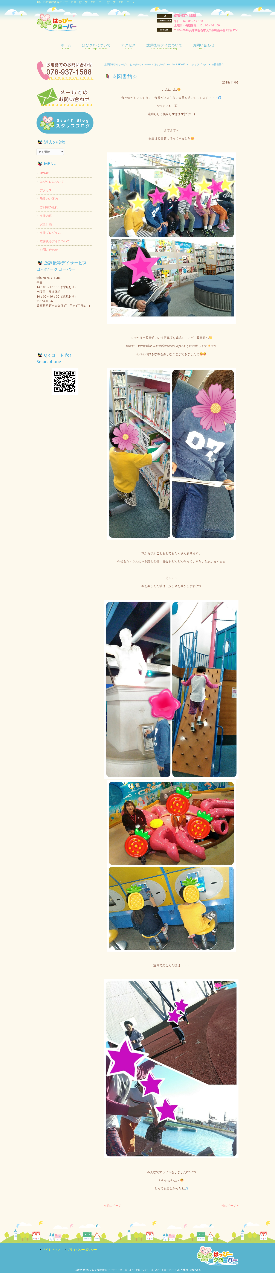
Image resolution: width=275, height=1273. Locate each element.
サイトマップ (51, 1249)
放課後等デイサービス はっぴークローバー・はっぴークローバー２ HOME (144, 64)
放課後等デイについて (55, 241)
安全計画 (46, 224)
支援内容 (46, 215)
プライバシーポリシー (82, 1249)
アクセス (46, 190)
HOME (44, 173)
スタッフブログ (198, 64)
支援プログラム (50, 232)
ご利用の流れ (49, 207)
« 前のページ (112, 1205)
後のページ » (229, 1205)
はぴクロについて (52, 181)
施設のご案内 (49, 198)
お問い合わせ (49, 249)
